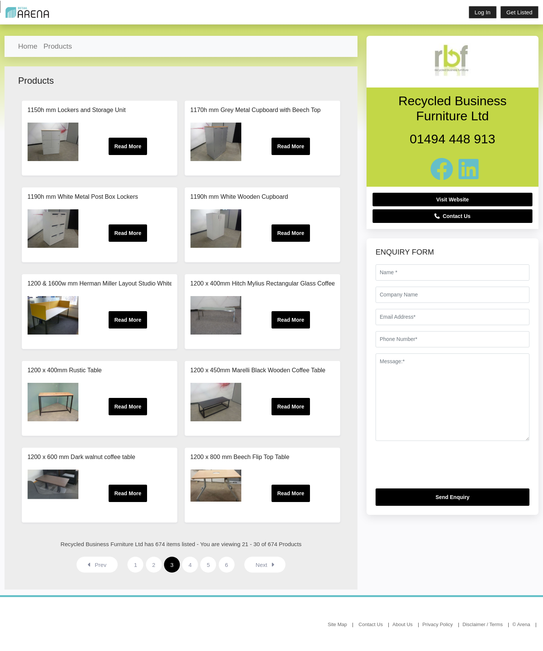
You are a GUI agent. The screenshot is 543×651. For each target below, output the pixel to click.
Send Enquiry (452, 497)
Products (57, 46)
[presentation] (433, 467)
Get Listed (519, 12)
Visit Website (452, 200)
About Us (403, 624)
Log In (483, 12)
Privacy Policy (437, 624)
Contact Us (452, 216)
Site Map (337, 624)
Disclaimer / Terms (483, 624)
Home (27, 46)
